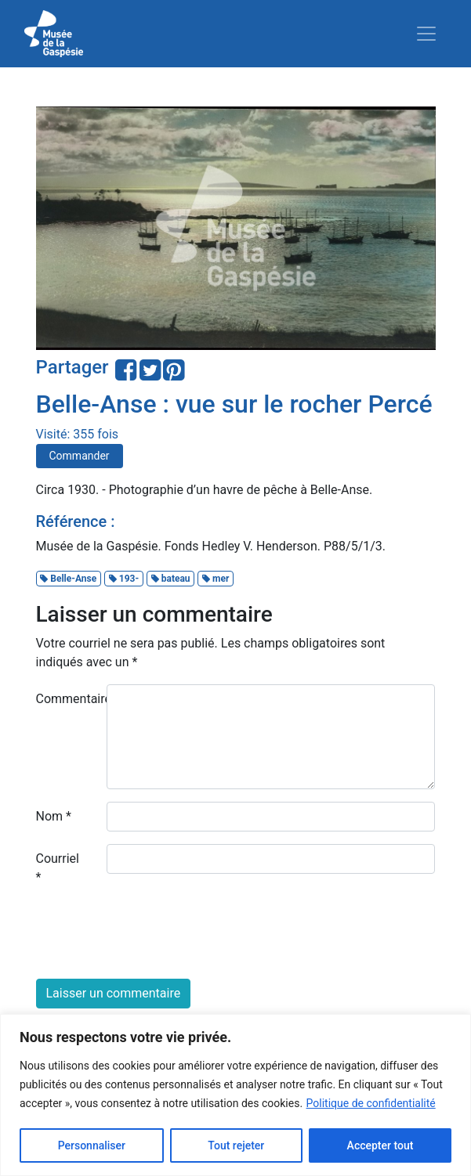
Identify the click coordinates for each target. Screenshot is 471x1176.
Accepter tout (380, 1145)
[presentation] (155, 935)
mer (215, 578)
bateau (170, 578)
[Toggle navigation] (426, 34)
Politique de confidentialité (371, 1103)
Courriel (57, 868)
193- (124, 578)
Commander (79, 455)
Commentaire (65, 698)
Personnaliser (91, 1145)
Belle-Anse (68, 578)
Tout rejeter (236, 1145)
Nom (53, 816)
